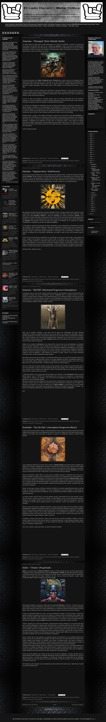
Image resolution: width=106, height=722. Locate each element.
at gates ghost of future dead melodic (9, 53)
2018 (91, 150)
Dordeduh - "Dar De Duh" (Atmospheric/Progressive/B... (95, 185)
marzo (92, 207)
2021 (91, 144)
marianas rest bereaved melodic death (8, 71)
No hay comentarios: (53, 158)
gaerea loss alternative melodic (9, 125)
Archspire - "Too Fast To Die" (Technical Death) (13, 227)
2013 (91, 160)
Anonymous (5, 42)
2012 (91, 162)
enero (92, 211)
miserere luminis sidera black (9, 173)
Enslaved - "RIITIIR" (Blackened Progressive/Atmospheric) (50, 290)
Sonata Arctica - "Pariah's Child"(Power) (12, 299)
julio (92, 199)
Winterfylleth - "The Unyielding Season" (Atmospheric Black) (13, 275)
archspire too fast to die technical (9, 76)
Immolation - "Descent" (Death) (13, 189)
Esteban (4, 95)
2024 (91, 138)
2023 (91, 140)
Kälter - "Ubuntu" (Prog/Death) (37, 567)
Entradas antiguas (77, 704)
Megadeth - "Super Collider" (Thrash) (13, 286)
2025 (91, 136)
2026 (91, 134)
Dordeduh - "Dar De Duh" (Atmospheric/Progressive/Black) (50, 427)
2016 (91, 154)
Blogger (93, 719)
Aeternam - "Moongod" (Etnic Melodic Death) (43, 41)
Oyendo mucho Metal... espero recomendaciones (9, 263)
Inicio (54, 704)
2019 (91, 148)
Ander (3, 75)
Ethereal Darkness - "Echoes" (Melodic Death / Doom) (13, 251)
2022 (91, 142)
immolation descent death (8, 63)
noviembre (93, 166)
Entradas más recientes (30, 704)
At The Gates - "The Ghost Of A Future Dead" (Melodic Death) (12, 202)
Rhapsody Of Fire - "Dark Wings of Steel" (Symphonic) (13, 214)
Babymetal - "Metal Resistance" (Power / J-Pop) (13, 239)
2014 (91, 158)
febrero (93, 209)
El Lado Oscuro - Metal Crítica (95, 232)
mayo (92, 203)
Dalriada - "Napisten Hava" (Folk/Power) (41, 171)
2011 (91, 213)
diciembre (93, 164)
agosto (93, 197)
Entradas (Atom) (56, 709)
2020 (91, 146)
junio (92, 201)
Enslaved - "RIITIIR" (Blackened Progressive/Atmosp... (95, 179)
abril (92, 205)
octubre (93, 192)
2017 (91, 152)
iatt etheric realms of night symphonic (9, 43)
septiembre (94, 195)
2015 (91, 156)
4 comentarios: (52, 695)
